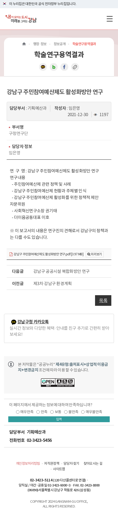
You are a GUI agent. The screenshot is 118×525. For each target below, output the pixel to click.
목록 (103, 300)
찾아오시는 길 (93, 463)
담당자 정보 (22, 146)
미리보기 (96, 254)
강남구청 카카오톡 (33, 322)
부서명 (17, 127)
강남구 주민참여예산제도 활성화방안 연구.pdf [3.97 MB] (46, 254)
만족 (44, 411)
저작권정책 (51, 463)
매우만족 (26, 411)
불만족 (73, 411)
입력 (59, 419)
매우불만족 (94, 411)
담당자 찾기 (71, 463)
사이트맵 (59, 469)
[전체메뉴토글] (110, 19)
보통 (58, 411)
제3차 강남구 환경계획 (52, 283)
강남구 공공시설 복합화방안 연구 (61, 271)
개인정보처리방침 (28, 463)
